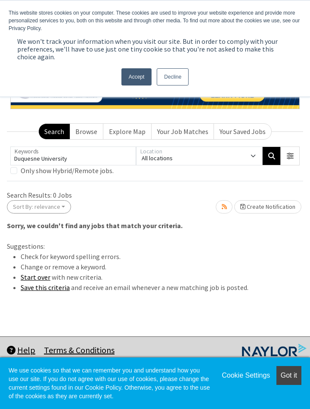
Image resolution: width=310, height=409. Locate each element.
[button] (290, 156)
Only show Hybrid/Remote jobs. (67, 170)
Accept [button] (137, 77)
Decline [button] (172, 77)
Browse (86, 131)
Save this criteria (45, 287)
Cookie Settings (246, 375)
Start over (35, 277)
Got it (289, 375)
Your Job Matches (182, 131)
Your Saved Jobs (243, 131)
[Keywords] (73, 156)
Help (21, 350)
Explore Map (127, 131)
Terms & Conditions (79, 350)
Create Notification (267, 207)
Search (54, 131)
